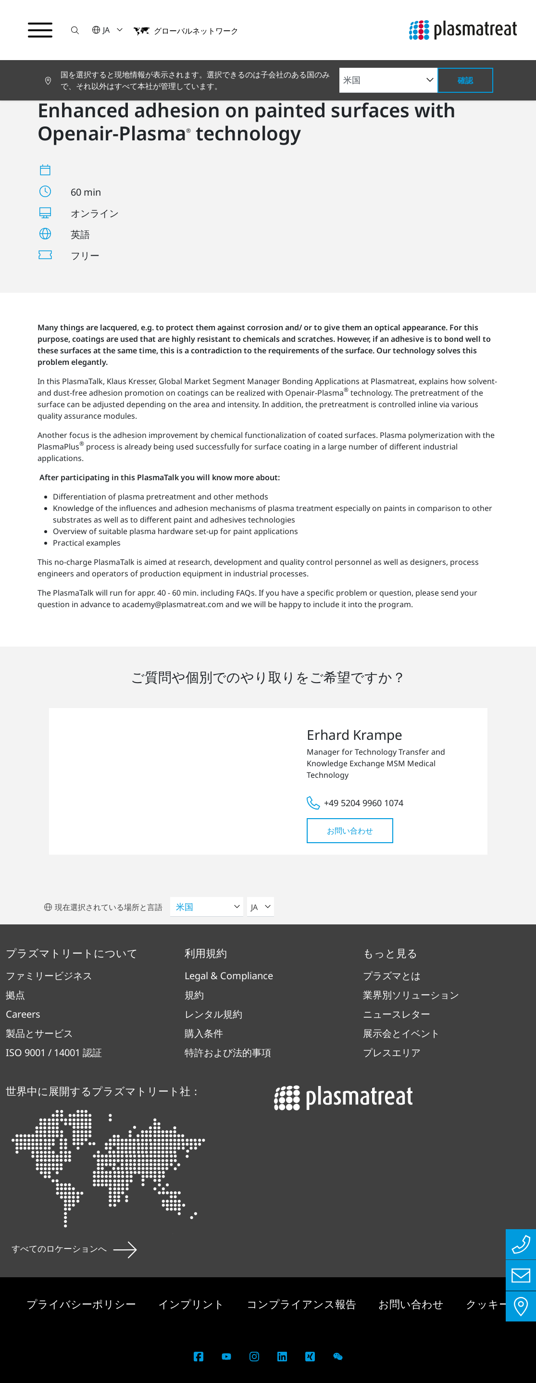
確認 (465, 80)
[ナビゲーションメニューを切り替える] (40, 30)
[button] (75, 30)
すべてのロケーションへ (74, 1248)
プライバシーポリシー (82, 1303)
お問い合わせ (350, 830)
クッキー (488, 1303)
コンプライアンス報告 (303, 1303)
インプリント (192, 1303)
